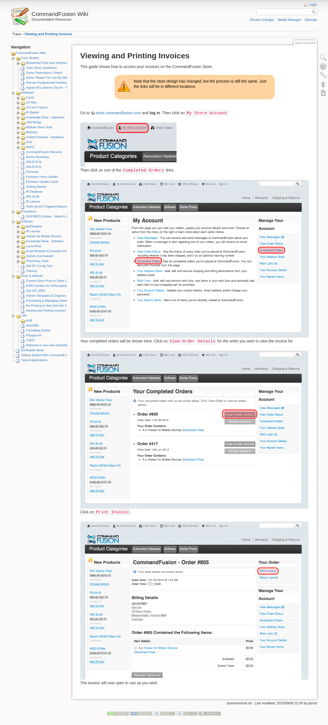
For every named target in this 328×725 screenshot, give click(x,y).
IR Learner (33, 201)
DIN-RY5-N (33, 161)
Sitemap (311, 20)
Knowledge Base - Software (44, 241)
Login (313, 5)
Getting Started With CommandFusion (46, 355)
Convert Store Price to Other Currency (51, 280)
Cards (30, 97)
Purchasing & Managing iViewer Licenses (54, 300)
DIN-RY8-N (33, 166)
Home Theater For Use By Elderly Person (54, 77)
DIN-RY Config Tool (39, 266)
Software (27, 221)
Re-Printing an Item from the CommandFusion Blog (60, 305)
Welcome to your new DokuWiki (47, 345)
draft (29, 320)
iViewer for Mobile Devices (44, 236)
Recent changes (262, 20)
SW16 (30, 147)
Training (31, 270)
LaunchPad (33, 246)
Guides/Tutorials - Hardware (45, 137)
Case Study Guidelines (41, 67)
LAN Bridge (33, 122)
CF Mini (31, 102)
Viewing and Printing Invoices (48, 34)
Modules (32, 132)
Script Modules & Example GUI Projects (52, 251)
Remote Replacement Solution (46, 82)
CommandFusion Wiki (31, 52)
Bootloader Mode (32, 350)
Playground (33, 335)
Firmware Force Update (42, 176)
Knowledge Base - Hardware (45, 117)
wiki (24, 315)
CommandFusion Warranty (44, 152)
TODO (30, 340)
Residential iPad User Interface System (52, 62)
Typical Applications (34, 360)
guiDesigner (34, 226)
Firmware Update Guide (42, 181)
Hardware (27, 92)
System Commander (40, 256)
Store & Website (32, 275)
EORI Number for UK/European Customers (55, 285)
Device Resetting (37, 157)
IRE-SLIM (32, 196)
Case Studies (30, 57)
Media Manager (289, 20)
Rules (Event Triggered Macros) (47, 206)
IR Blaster (32, 112)
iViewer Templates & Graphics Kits (49, 295)
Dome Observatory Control (44, 72)
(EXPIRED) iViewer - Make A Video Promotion (57, 216)
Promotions (28, 211)
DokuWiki (32, 325)
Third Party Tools (37, 261)
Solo (29, 142)
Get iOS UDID (35, 290)
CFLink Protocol (36, 107)
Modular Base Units (39, 127)
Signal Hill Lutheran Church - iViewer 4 (52, 87)
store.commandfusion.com (118, 113)
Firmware (32, 171)
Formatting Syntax (38, 330)
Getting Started (36, 186)
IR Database (34, 191)
